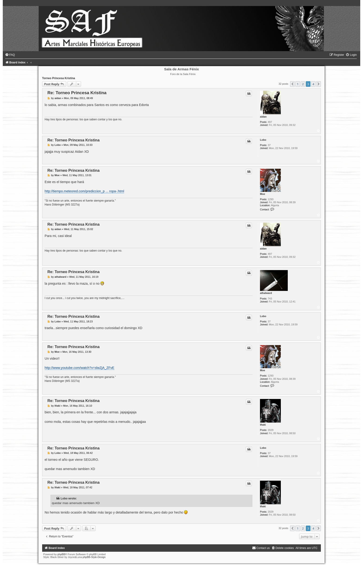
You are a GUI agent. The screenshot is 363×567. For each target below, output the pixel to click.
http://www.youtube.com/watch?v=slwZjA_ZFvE (79, 368)
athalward (266, 293)
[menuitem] (10, 54)
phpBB (61, 554)
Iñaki (263, 424)
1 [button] (297, 84)
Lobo (263, 139)
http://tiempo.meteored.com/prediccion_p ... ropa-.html (84, 191)
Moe (262, 194)
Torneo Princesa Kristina (58, 78)
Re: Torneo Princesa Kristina (76, 92)
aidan (263, 116)
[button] (292, 84)
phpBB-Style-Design (94, 557)
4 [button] (313, 84)
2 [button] (303, 84)
